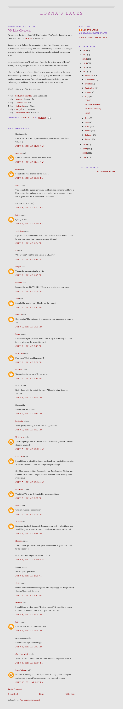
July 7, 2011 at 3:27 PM (28, 498)
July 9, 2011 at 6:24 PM (28, 630)
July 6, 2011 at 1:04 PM (28, 243)
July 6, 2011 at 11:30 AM (29, 146)
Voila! (87, 113)
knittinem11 (20, 489)
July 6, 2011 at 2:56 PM (28, 291)
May (87, 122)
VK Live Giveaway (92, 108)
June (87, 118)
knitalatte (19, 421)
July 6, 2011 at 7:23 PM (28, 397)
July (87, 96)
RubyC (18, 185)
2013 (85, 63)
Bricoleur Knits (22, 112)
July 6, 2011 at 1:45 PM (28, 275)
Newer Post (13, 694)
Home (41, 694)
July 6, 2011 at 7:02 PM (28, 362)
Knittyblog (20, 106)
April (87, 126)
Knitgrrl (19, 99)
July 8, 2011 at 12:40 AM (29, 559)
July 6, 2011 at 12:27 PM (29, 207)
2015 (85, 54)
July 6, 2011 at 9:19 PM (28, 413)
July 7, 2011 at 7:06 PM (28, 514)
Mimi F (18, 314)
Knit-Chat (19, 456)
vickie (18, 583)
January (88, 139)
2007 (85, 157)
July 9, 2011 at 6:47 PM (28, 646)
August (88, 92)
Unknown (19, 353)
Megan (18, 266)
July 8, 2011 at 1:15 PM (28, 595)
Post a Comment (15, 689)
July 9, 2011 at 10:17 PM (29, 663)
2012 (85, 67)
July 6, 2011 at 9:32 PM (28, 429)
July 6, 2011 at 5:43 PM (28, 307)
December (89, 75)
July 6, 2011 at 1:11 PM (28, 259)
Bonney (18, 153)
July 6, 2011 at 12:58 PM (29, 223)
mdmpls (18, 282)
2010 (85, 144)
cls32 (17, 169)
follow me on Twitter (106, 171)
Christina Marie (22, 654)
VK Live (28, 38)
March (88, 130)
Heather (18, 602)
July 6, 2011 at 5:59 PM (28, 327)
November (90, 79)
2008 (85, 153)
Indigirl (19, 109)
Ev (16, 250)
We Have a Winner (92, 104)
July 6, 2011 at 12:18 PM (29, 178)
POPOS (87, 100)
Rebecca (18, 541)
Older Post (70, 694)
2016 (85, 50)
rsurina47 (19, 369)
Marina (18, 505)
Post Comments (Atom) (30, 700)
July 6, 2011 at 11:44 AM (29, 162)
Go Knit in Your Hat (23, 96)
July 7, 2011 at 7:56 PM (28, 533)
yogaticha (19, 231)
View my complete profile (93, 37)
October (88, 84)
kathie (18, 215)
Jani (17, 298)
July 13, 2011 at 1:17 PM (29, 682)
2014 (85, 59)
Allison (18, 521)
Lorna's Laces (61, 13)
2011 (85, 71)
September (90, 88)
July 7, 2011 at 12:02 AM (29, 449)
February (89, 135)
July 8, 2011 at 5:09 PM (28, 614)
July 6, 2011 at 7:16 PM (28, 378)
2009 (85, 148)
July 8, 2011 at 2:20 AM (29, 576)
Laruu (17, 334)
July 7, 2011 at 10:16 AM (29, 482)
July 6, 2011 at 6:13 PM (28, 346)
